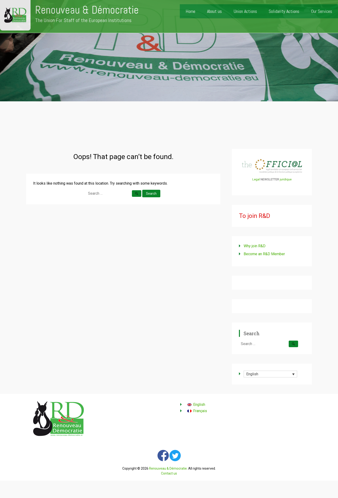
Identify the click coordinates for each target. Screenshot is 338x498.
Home (190, 11)
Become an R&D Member (264, 254)
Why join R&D (254, 246)
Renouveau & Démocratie (87, 10)
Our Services (321, 11)
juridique (286, 179)
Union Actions (245, 11)
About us (214, 11)
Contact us (169, 473)
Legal (256, 179)
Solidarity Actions (284, 11)
